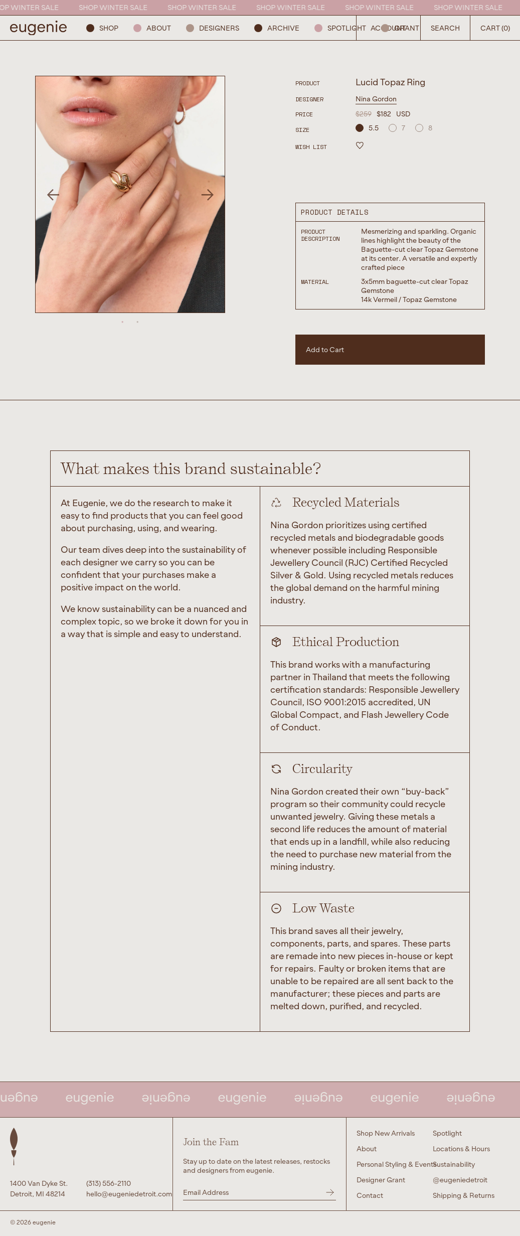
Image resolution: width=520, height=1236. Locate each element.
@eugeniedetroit (460, 1179)
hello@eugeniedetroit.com (124, 1193)
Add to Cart (325, 349)
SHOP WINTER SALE (115, 7)
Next (208, 194)
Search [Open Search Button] (445, 28)
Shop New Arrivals (386, 1133)
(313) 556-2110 (108, 1183)
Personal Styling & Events (396, 1164)
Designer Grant (381, 1179)
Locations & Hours (461, 1148)
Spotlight (340, 28)
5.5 (367, 127)
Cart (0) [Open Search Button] (495, 28)
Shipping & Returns (463, 1195)
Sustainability (454, 1164)
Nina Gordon (376, 98)
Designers (212, 28)
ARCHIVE (276, 28)
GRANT (400, 28)
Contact (370, 1195)
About (152, 28)
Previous (53, 194)
